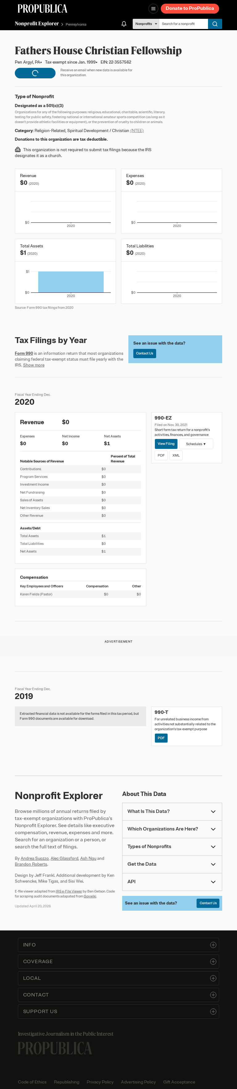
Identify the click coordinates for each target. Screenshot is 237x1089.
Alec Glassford (64, 858)
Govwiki (90, 896)
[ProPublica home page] (55, 1048)
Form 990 (24, 353)
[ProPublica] (42, 8)
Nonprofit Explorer (37, 23)
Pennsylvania (76, 24)
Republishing (66, 1082)
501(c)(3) (55, 105)
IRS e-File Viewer (69, 891)
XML (176, 455)
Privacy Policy (100, 1082)
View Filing (166, 443)
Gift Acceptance (179, 1082)
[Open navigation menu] (153, 9)
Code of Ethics (32, 1082)
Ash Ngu (88, 858)
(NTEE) (137, 130)
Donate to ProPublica (190, 8)
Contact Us (144, 353)
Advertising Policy (138, 1082)
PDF (161, 455)
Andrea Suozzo (35, 858)
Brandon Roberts (31, 864)
